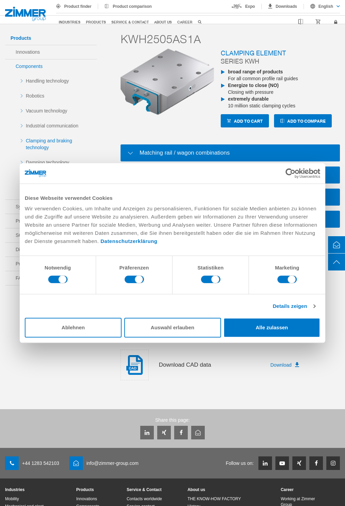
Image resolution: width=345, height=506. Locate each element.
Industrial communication (52, 125)
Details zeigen (290, 306)
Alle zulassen (272, 327)
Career (185, 22)
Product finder (77, 6)
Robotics (35, 96)
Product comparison (132, 6)
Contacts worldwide (144, 498)
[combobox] (322, 6)
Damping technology (47, 162)
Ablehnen (73, 327)
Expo (250, 6)
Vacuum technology (46, 111)
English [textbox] (326, 6)
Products (96, 22)
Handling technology (47, 81)
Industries (69, 22)
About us (163, 22)
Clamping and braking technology (49, 144)
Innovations (28, 52)
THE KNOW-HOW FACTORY (214, 498)
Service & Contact (130, 22)
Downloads (286, 6)
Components (29, 66)
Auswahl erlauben (172, 327)
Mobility (12, 498)
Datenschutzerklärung (129, 241)
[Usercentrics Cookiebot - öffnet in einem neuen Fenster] (290, 173)
